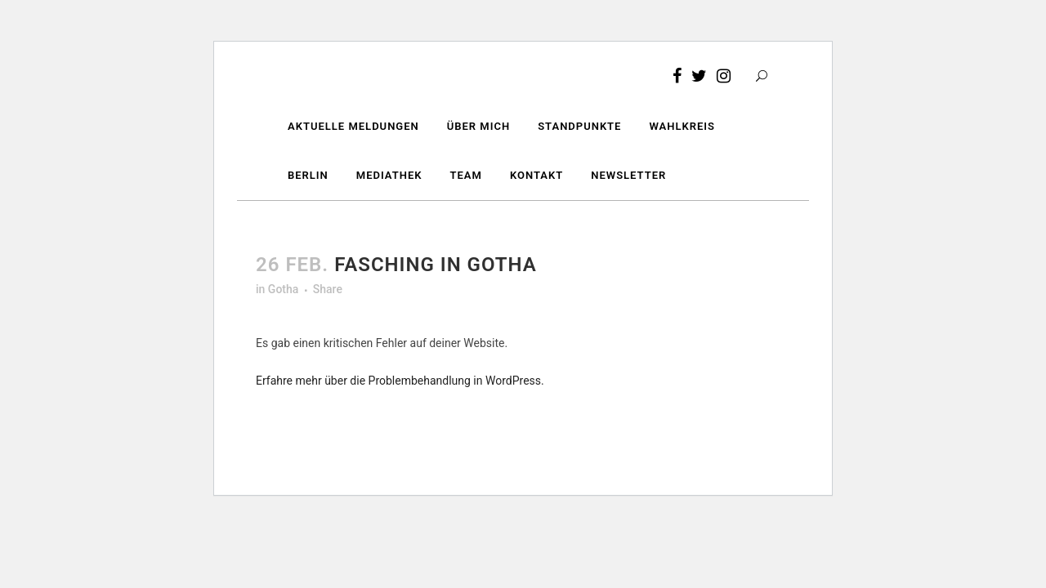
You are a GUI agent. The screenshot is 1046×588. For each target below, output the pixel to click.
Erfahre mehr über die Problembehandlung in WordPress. (400, 380)
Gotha (283, 289)
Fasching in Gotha (435, 264)
